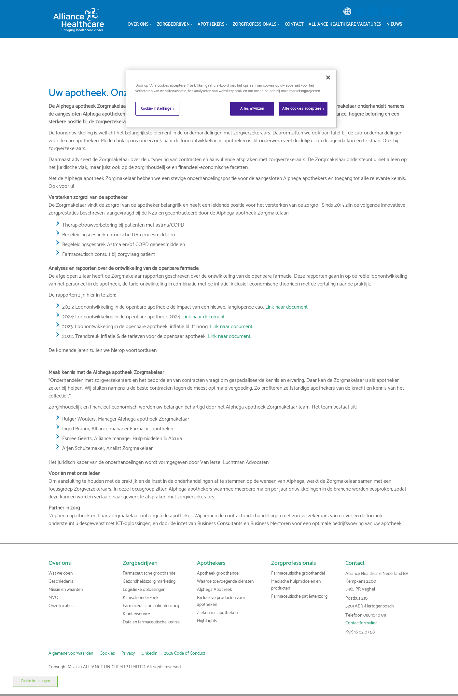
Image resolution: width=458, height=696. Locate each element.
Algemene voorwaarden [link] (71, 653)
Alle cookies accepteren (303, 108)
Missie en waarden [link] (66, 589)
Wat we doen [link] (61, 573)
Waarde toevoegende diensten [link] (225, 581)
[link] (347, 11)
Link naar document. (287, 307)
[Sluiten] (328, 77)
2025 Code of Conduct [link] (184, 653)
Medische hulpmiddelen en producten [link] (296, 585)
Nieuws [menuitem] (394, 24)
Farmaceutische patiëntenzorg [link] (151, 606)
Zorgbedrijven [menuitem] (173, 24)
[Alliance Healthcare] (78, 20)
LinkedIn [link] (149, 653)
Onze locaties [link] (61, 606)
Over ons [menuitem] (138, 24)
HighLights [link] (207, 621)
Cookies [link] (107, 653)
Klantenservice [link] (136, 614)
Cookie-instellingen (22, 681)
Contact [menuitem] (294, 24)
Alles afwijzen (252, 108)
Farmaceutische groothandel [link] (149, 573)
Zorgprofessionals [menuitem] (255, 24)
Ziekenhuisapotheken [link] (217, 613)
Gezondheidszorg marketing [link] (149, 581)
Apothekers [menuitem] (211, 24)
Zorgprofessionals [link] (293, 563)
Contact (355, 563)
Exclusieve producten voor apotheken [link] (221, 601)
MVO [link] (53, 598)
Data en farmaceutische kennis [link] (151, 622)
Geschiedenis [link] (61, 581)
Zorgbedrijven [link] (140, 563)
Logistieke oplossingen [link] (144, 589)
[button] (360, 11)
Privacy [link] (128, 653)
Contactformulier (361, 623)
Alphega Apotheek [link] (214, 589)
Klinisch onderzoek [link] (141, 598)
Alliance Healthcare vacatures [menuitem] (345, 24)
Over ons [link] (60, 563)
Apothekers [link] (211, 563)
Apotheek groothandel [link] (218, 573)
